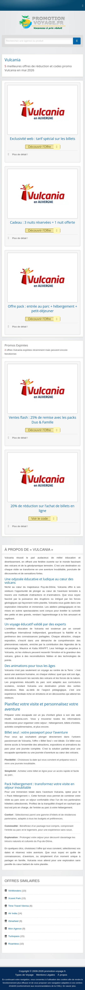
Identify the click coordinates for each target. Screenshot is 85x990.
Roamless (13, 943)
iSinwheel (13, 921)
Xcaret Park (14, 898)
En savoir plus (69, 986)
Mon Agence (15, 928)
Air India (12, 913)
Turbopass (14, 936)
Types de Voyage (24, 974)
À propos (62, 974)
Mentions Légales (45, 974)
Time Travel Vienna (18, 906)
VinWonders (14, 890)
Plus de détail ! (18, 154)
